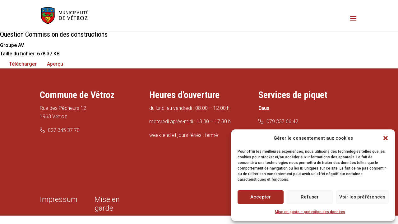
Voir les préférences (362, 197)
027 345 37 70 (64, 130)
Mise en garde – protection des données (310, 212)
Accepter (260, 197)
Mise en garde (107, 203)
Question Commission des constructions (54, 34)
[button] (385, 138)
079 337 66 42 (282, 121)
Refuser (310, 197)
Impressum (58, 199)
